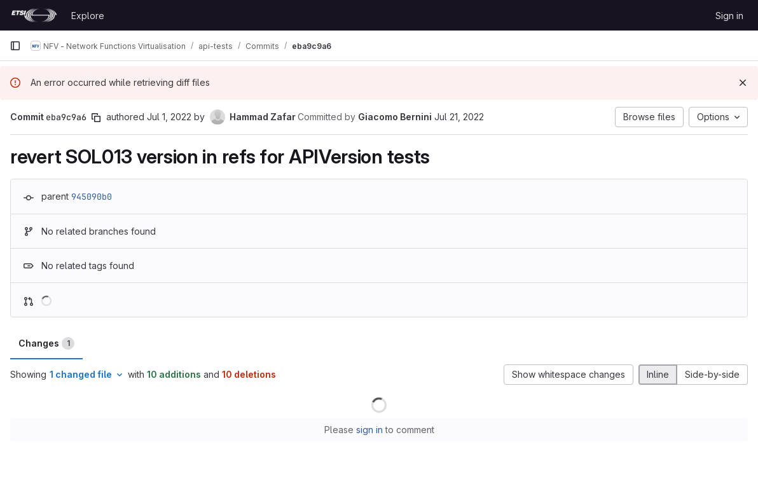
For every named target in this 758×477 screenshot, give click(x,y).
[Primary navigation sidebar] (15, 46)
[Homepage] (34, 15)
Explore (87, 15)
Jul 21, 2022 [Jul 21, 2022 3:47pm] (459, 116)
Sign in (729, 15)
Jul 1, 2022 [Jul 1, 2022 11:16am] (169, 116)
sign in (369, 429)
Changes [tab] (46, 343)
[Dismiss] (742, 82)
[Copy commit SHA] (96, 117)
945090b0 (91, 196)
